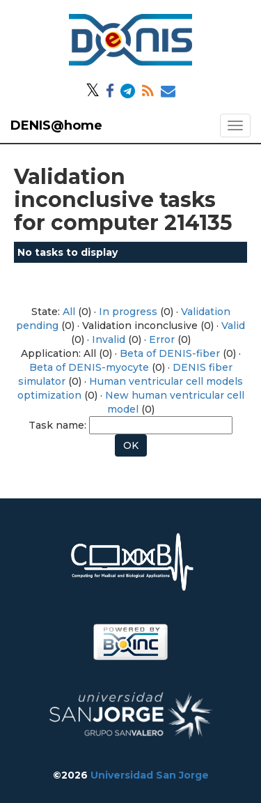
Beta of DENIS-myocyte (89, 367)
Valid (233, 325)
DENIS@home (56, 125)
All (69, 311)
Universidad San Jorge (149, 775)
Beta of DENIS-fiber (170, 353)
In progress (128, 311)
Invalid (108, 339)
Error (162, 339)
